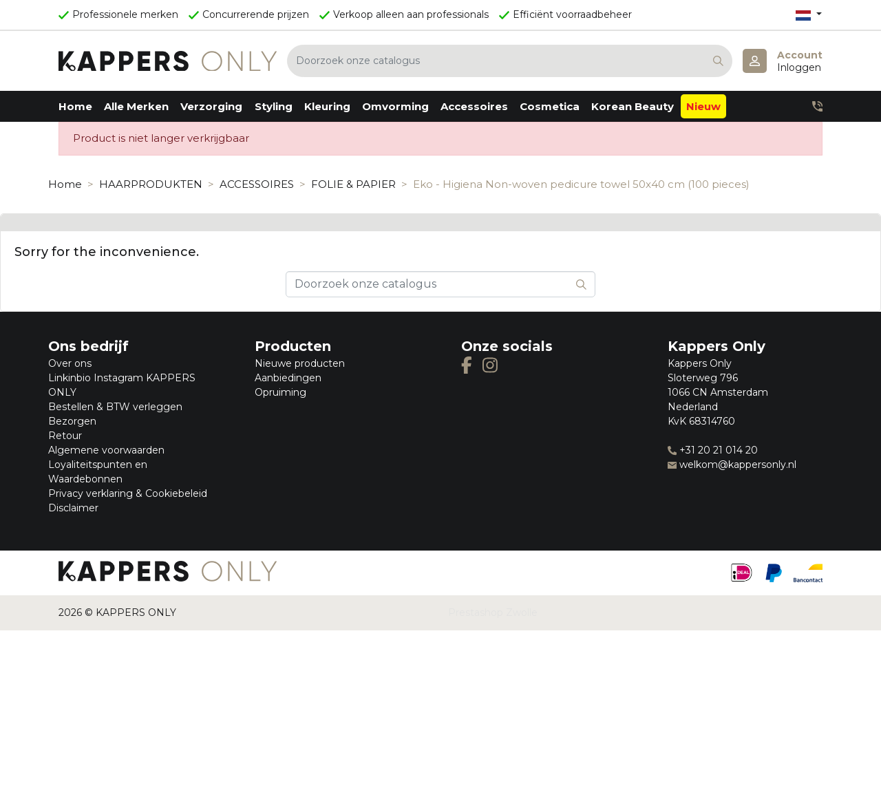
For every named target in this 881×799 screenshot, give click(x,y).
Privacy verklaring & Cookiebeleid (127, 493)
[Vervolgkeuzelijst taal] (808, 15)
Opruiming (280, 392)
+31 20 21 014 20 (713, 450)
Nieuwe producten (300, 363)
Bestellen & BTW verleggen (115, 407)
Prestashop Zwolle (493, 612)
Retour (65, 435)
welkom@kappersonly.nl (732, 464)
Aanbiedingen (288, 378)
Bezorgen (72, 421)
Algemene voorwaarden (106, 450)
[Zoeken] (509, 61)
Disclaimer (73, 508)
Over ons (70, 363)
